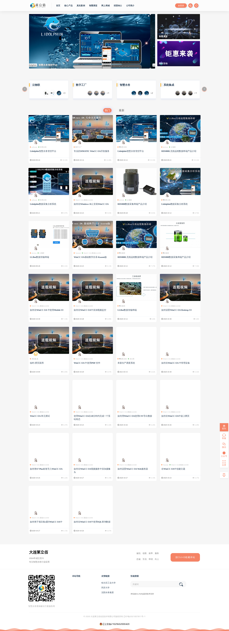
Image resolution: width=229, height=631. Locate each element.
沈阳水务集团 (107, 592)
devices (164, 147)
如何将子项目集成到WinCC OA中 (46, 522)
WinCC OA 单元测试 (40, 416)
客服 (224, 436)
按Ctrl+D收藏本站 (185, 557)
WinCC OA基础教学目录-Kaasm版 (90, 257)
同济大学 (105, 587)
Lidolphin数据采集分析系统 (43, 204)
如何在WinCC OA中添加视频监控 (90, 310)
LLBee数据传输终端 (39, 257)
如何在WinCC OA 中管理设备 (175, 363)
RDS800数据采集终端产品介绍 (132, 204)
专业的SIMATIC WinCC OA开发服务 (91, 151)
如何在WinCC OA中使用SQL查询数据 (92, 522)
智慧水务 (42, 147)
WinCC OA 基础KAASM (83, 200)
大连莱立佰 (38, 552)
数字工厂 (78, 147)
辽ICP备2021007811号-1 (134, 616)
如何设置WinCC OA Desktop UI (176, 310)
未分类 (131, 359)
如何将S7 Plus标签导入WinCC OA (46, 469)
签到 (224, 427)
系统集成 (34, 359)
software (33, 147)
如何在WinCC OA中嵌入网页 (175, 416)
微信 (224, 445)
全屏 (224, 463)
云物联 (172, 147)
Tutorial (77, 253)
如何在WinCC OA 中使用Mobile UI (46, 310)
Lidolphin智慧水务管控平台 (43, 151)
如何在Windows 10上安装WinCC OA (91, 204)
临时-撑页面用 (37, 363)
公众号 (224, 454)
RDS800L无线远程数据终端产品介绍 (178, 151)
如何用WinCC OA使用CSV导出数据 (135, 416)
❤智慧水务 (122, 147)
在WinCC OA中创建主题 (173, 469)
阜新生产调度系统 (126, 363)
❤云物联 (121, 253)
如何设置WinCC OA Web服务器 (133, 469)
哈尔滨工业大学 (108, 583)
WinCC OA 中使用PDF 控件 (87, 363)
